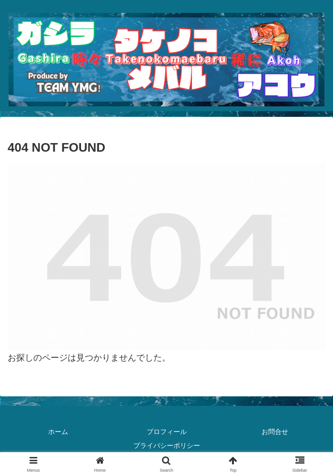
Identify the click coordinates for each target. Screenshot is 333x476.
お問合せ (275, 431)
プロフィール (167, 431)
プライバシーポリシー (166, 445)
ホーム (58, 431)
